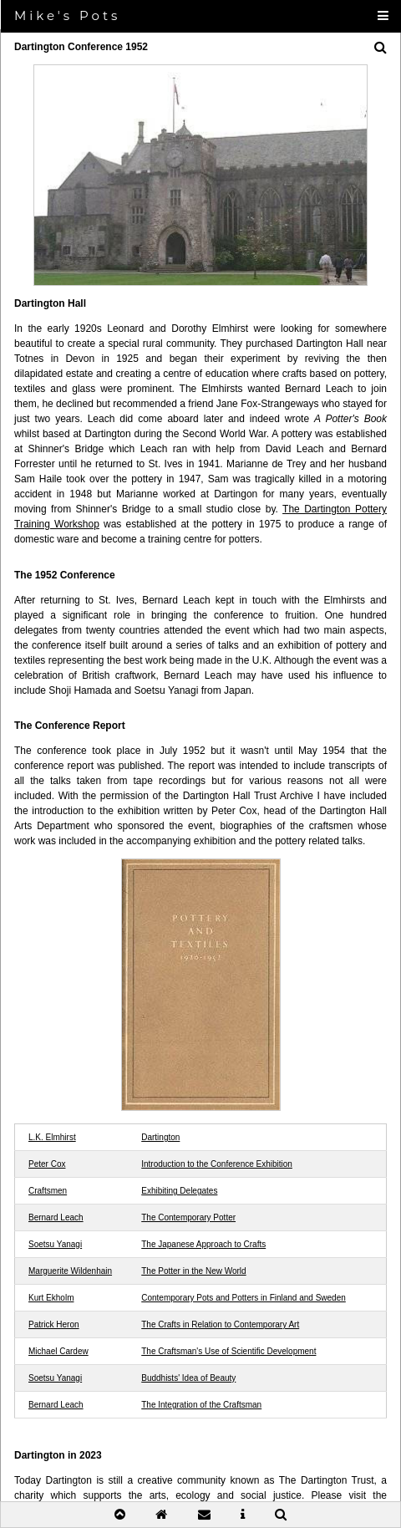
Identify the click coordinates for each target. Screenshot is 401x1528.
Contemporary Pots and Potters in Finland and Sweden (243, 1297)
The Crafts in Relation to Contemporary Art (220, 1324)
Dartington (160, 1137)
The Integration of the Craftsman (201, 1404)
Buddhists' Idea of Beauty (188, 1378)
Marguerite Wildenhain (70, 1271)
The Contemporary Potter (188, 1217)
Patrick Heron (53, 1324)
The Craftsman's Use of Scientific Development (228, 1351)
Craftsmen (47, 1190)
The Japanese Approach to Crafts (203, 1244)
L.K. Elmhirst (52, 1137)
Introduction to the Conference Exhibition (216, 1164)
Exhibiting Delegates (179, 1190)
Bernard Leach (56, 1217)
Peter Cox (46, 1164)
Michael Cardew (58, 1351)
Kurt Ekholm (51, 1297)
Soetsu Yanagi (55, 1244)
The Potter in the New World (193, 1271)
